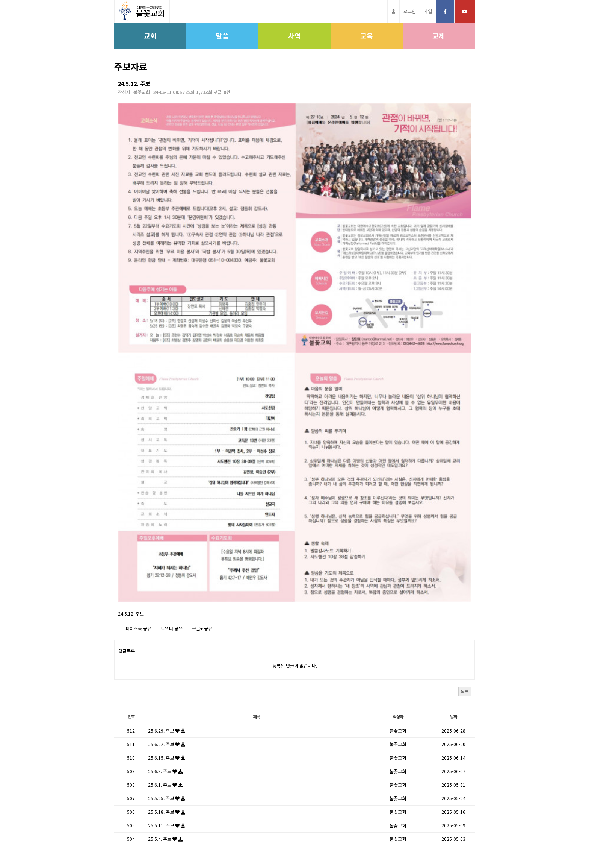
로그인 (409, 11)
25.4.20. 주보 (166, 685)
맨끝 (335, 761)
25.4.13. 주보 (166, 699)
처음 (254, 761)
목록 (465, 510)
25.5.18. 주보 (166, 631)
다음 (320, 761)
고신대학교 (272, 821)
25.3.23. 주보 (166, 739)
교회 (150, 36)
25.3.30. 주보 (166, 726)
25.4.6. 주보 (165, 712)
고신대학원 (301, 821)
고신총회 (245, 821)
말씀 (222, 36)
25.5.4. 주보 (165, 658)
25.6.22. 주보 (166, 563)
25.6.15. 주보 (166, 577)
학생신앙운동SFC (336, 821)
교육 (366, 36)
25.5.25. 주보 (166, 617)
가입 (428, 11)
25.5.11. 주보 (166, 645)
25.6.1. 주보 (165, 604)
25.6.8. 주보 (165, 590)
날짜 (453, 536)
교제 (438, 36)
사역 (294, 36)
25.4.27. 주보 (166, 672)
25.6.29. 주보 (166, 550)
